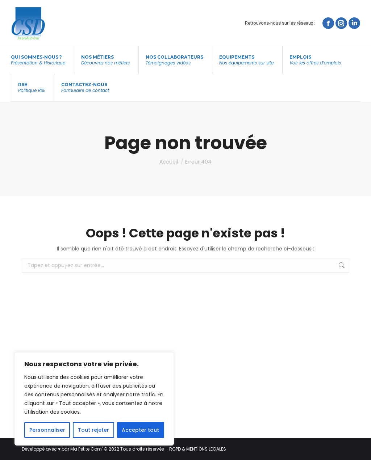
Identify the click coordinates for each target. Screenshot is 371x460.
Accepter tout (140, 430)
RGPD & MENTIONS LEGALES (197, 449)
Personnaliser (47, 430)
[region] (94, 399)
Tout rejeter (93, 430)
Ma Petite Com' (86, 449)
